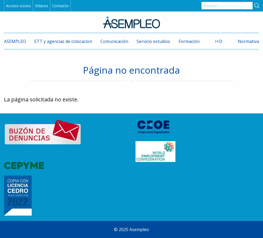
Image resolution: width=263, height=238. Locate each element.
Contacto (60, 5)
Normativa (248, 41)
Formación (189, 41)
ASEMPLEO (15, 41)
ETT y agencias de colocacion (63, 41)
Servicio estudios (153, 41)
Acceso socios (18, 5)
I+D (218, 41)
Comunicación (114, 41)
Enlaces (41, 5)
